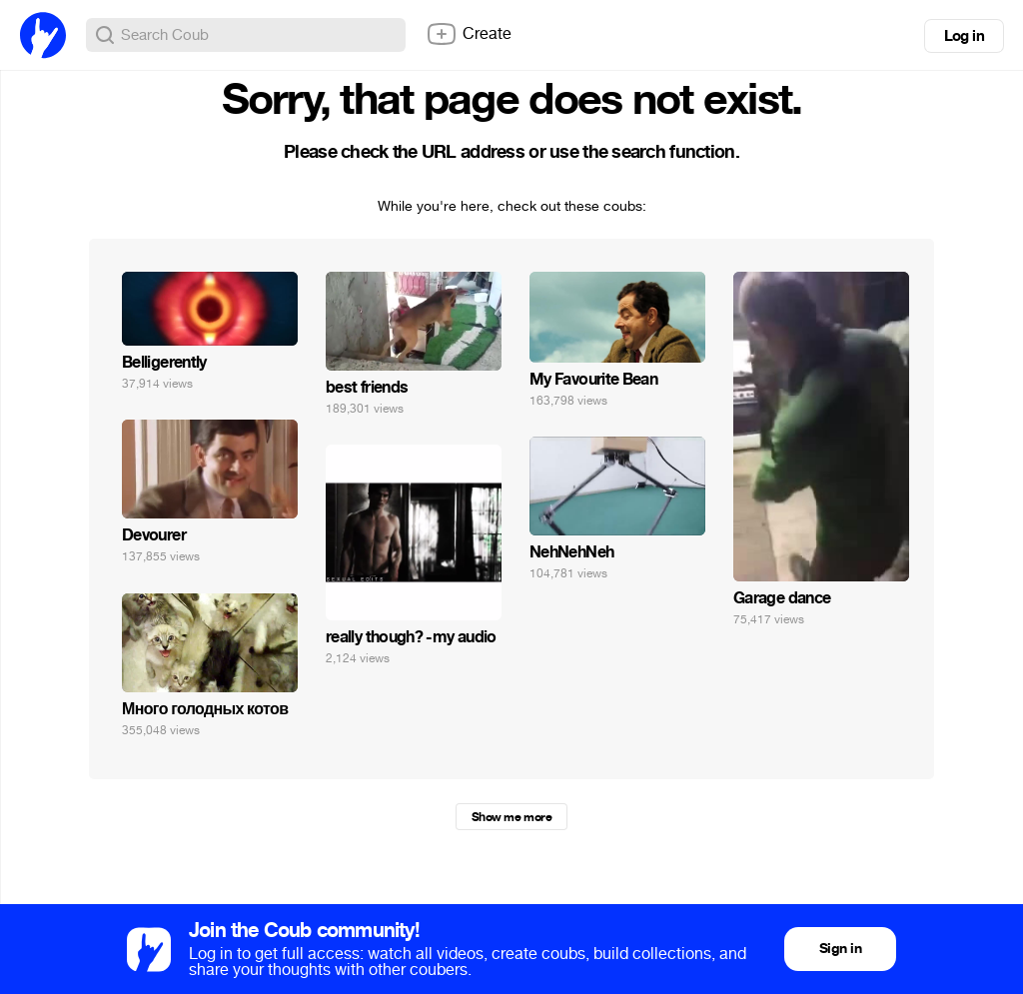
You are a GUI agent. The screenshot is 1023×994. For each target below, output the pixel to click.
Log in (964, 36)
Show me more (511, 817)
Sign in (840, 948)
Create (469, 34)
